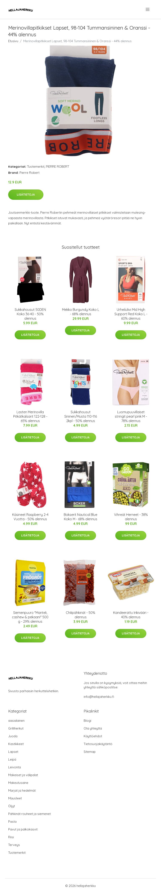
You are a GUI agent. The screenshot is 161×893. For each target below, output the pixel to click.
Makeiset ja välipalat (23, 775)
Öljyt (11, 806)
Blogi (87, 721)
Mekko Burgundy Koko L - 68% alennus (80, 311)
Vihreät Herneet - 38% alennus (131, 517)
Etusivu (13, 41)
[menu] (148, 9)
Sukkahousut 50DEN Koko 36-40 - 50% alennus (30, 313)
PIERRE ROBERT (57, 167)
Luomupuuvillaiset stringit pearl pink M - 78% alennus (131, 416)
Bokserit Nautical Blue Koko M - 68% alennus (80, 517)
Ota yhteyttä (93, 728)
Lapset (13, 752)
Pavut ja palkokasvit (23, 829)
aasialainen (16, 721)
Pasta (12, 822)
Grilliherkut (15, 728)
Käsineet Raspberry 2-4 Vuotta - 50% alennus (30, 517)
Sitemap (90, 752)
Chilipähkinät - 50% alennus (80, 615)
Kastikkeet (16, 744)
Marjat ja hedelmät (22, 790)
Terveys (14, 845)
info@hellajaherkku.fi (99, 697)
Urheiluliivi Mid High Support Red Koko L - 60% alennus (130, 313)
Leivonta (14, 767)
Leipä (12, 759)
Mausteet (15, 798)
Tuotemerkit (35, 167)
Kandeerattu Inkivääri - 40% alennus (130, 615)
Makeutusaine (18, 783)
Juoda (12, 736)
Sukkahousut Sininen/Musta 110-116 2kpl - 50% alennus (80, 416)
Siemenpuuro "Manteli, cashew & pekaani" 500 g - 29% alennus (30, 617)
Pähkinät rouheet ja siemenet (29, 814)
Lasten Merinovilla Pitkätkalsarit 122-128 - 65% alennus (30, 416)
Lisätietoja (26, 194)
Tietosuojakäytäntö (98, 744)
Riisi (11, 837)
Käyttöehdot (93, 736)
